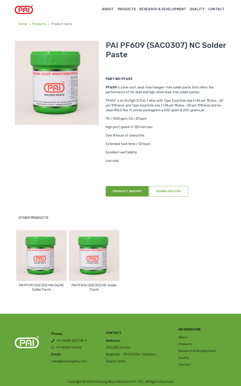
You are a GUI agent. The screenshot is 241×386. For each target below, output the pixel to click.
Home (22, 24)
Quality (197, 9)
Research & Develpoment (197, 351)
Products (127, 9)
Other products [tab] (33, 218)
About (108, 9)
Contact (216, 9)
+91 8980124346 (66, 348)
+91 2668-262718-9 (69, 341)
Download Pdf (168, 191)
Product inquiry (127, 191)
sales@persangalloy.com (69, 361)
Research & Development (162, 9)
